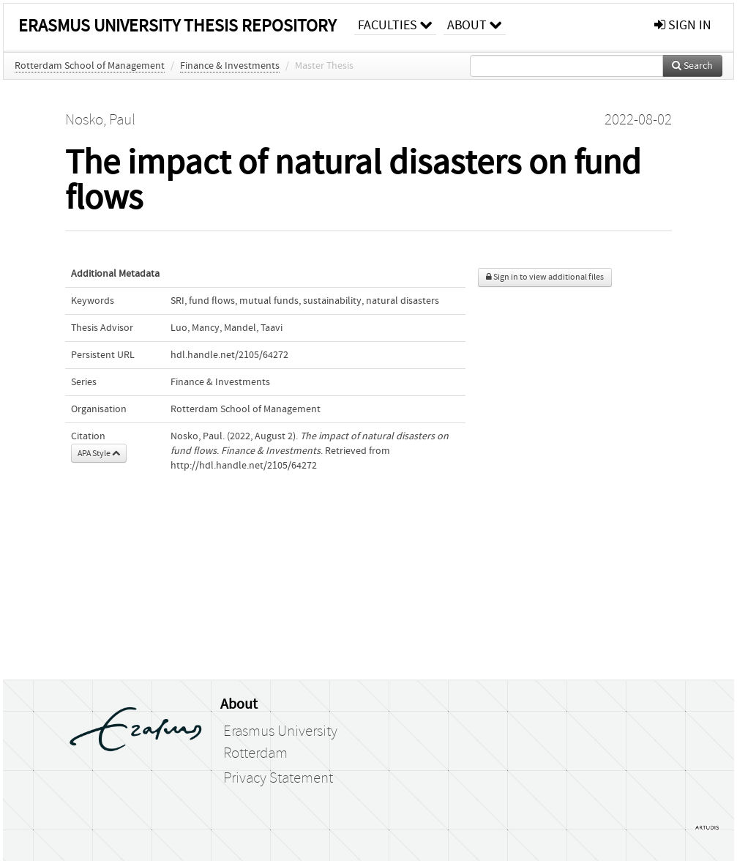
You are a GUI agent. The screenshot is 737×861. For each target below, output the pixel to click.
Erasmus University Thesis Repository (177, 26)
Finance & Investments (230, 66)
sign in (682, 25)
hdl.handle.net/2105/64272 (229, 355)
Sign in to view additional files (545, 277)
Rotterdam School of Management (90, 66)
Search (692, 66)
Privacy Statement (278, 778)
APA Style (99, 453)
